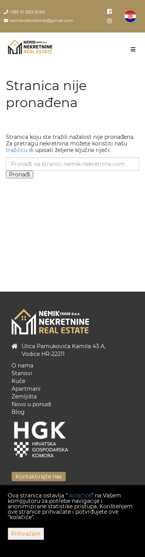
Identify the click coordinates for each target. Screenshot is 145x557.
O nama (22, 365)
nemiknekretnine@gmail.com (38, 20)
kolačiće (80, 495)
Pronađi (19, 174)
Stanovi (22, 373)
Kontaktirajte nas (38, 476)
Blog (18, 411)
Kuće (18, 381)
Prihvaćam (26, 533)
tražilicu (16, 150)
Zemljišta (24, 396)
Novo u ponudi (31, 404)
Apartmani (26, 388)
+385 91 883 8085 (24, 12)
